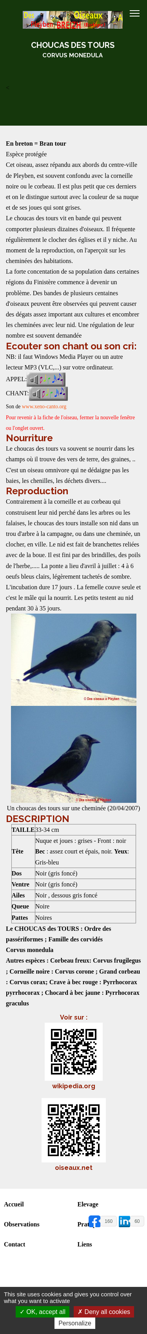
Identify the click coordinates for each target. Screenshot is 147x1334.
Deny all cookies (104, 1311)
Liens (85, 1244)
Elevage (88, 1204)
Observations (22, 1224)
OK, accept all (42, 1311)
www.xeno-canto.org (44, 406)
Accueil (14, 1204)
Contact (14, 1244)
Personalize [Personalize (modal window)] (74, 1323)
